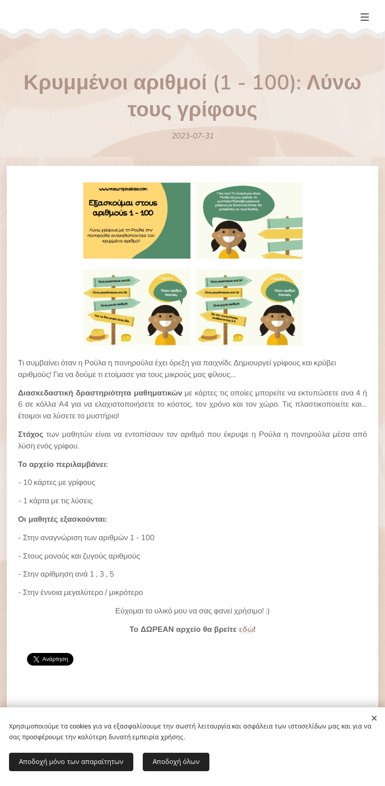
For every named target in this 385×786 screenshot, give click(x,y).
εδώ (246, 629)
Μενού (365, 17)
